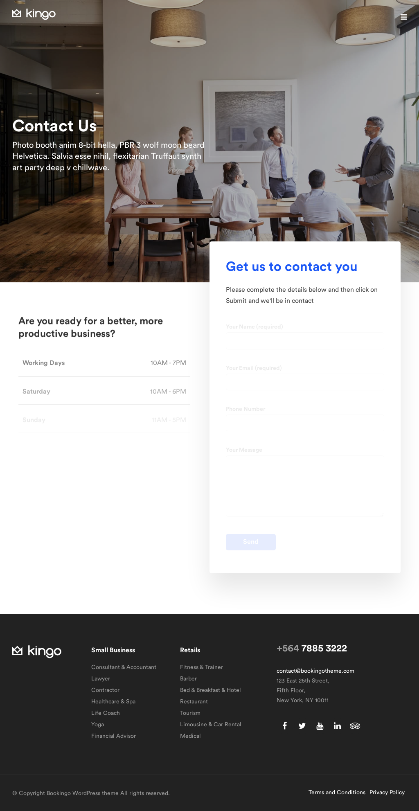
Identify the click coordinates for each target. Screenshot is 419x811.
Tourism (190, 713)
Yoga (97, 725)
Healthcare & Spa (113, 702)
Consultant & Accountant (123, 667)
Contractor (105, 690)
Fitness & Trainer (201, 667)
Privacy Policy (387, 792)
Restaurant (194, 702)
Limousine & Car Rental (210, 725)
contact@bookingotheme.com (315, 671)
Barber (188, 679)
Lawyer (100, 679)
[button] (404, 17)
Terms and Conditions (337, 792)
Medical (190, 736)
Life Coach (105, 713)
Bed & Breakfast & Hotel (210, 690)
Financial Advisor (113, 736)
